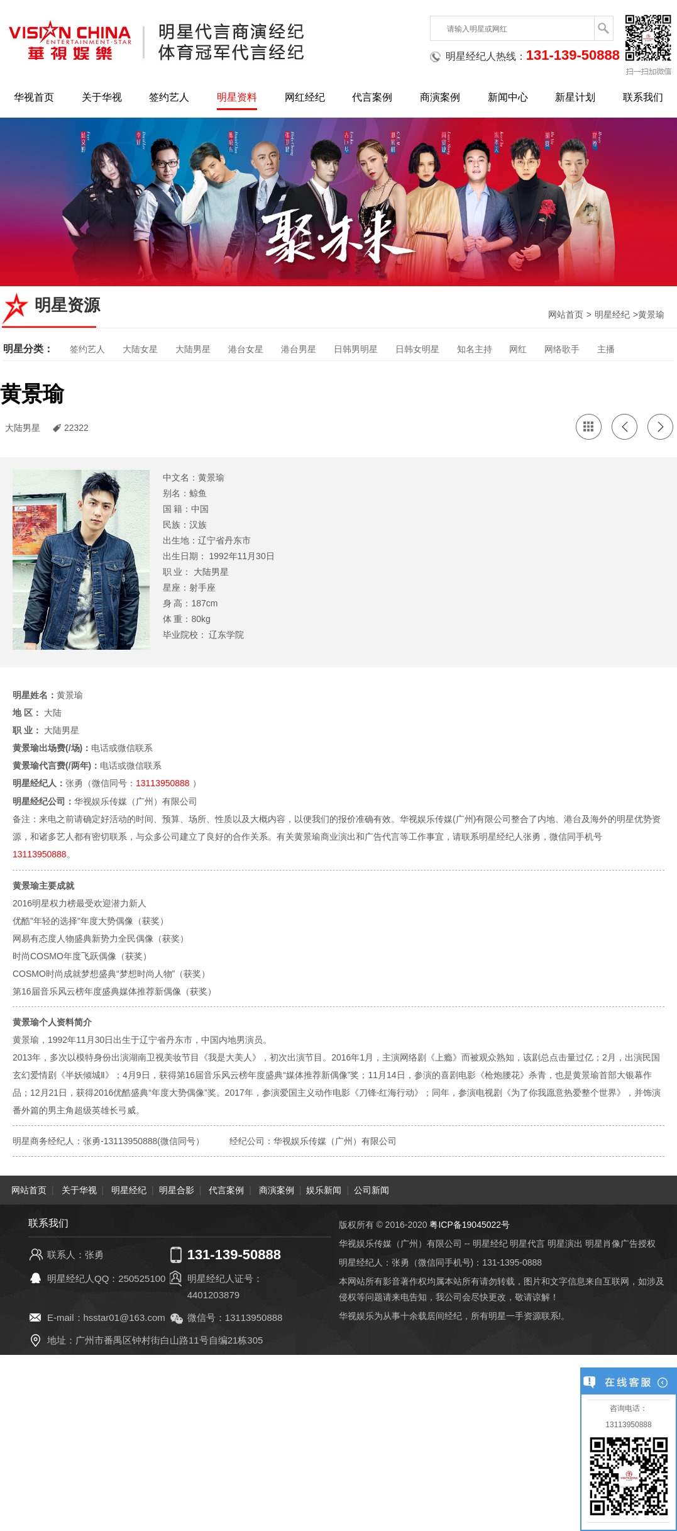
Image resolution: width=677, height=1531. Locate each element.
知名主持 (474, 349)
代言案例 (372, 97)
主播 (606, 349)
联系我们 (643, 97)
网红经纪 (305, 97)
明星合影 (176, 1189)
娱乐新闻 (323, 1189)
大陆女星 (140, 349)
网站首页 (565, 314)
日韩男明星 (356, 349)
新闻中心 (508, 97)
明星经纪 (612, 314)
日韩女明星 (417, 349)
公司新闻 (371, 1189)
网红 (518, 349)
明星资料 (237, 97)
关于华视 (102, 97)
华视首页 (34, 97)
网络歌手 (562, 349)
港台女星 (245, 349)
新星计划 (575, 97)
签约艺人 (169, 97)
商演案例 (440, 97)
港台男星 (298, 349)
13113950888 (163, 783)
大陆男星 (193, 349)
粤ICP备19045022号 (469, 1223)
